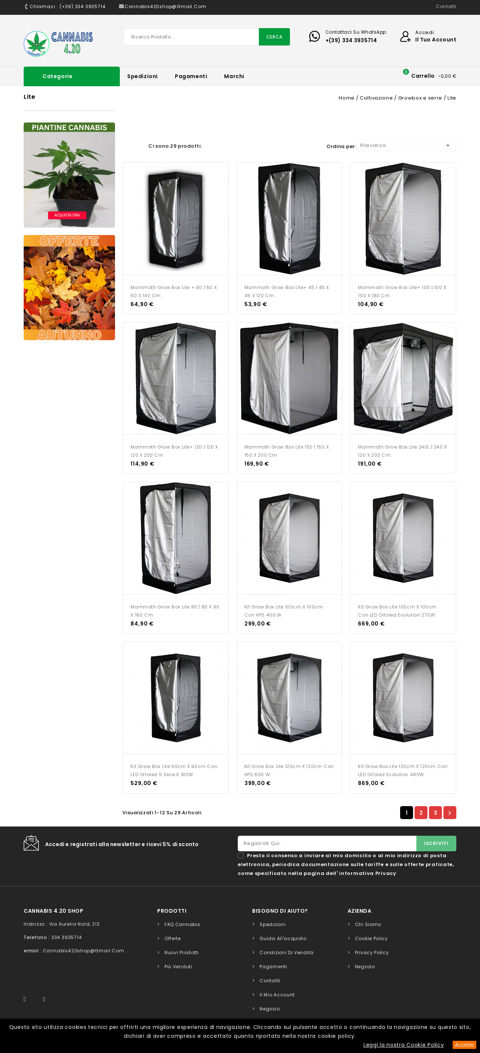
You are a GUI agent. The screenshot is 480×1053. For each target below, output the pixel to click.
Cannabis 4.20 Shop (53, 911)
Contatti (446, 6)
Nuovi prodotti (182, 952)
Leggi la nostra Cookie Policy (404, 1045)
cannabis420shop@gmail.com (83, 951)
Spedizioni (142, 76)
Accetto (464, 1045)
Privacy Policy (372, 952)
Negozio (270, 1009)
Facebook (29, 999)
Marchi (234, 76)
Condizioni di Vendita (287, 952)
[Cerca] (207, 37)
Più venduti (178, 966)
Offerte (173, 938)
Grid (126, 144)
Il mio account (277, 995)
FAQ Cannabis (182, 924)
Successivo (450, 812)
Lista (139, 144)
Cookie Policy (371, 938)
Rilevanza (406, 145)
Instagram (47, 999)
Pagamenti (191, 76)
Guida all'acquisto (283, 938)
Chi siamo (368, 924)
